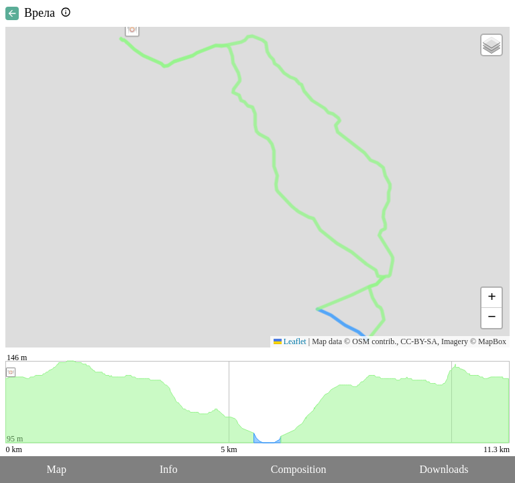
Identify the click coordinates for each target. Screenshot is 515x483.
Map (56, 469)
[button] (132, 29)
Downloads (444, 469)
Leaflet (290, 341)
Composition (299, 469)
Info (169, 469)
